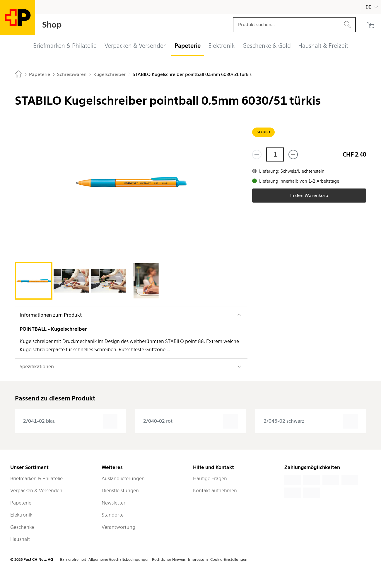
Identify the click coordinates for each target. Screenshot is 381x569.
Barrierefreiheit (73, 559)
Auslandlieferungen (123, 478)
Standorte (113, 515)
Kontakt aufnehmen (215, 490)
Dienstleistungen (120, 490)
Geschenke (22, 527)
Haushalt (20, 539)
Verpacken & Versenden (36, 490)
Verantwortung (118, 527)
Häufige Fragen (210, 478)
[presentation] (70, 421)
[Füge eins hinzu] (293, 154)
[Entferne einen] (257, 154)
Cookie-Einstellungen (228, 559)
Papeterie (20, 503)
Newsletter (113, 503)
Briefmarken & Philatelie (36, 478)
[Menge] (275, 154)
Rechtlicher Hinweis (169, 559)
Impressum (198, 559)
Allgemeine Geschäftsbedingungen (119, 559)
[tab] (33, 281)
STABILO (263, 132)
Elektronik (21, 515)
